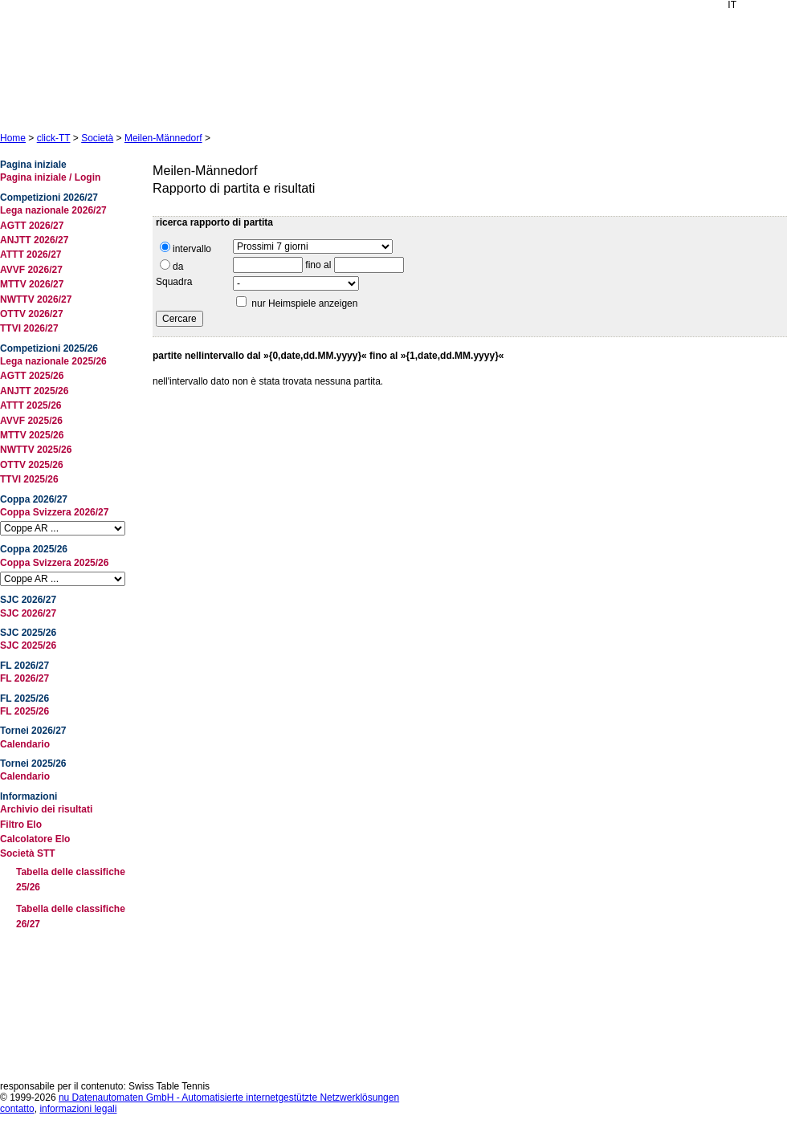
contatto (17, 1108)
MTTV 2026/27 (31, 284)
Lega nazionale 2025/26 (53, 361)
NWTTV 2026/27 (35, 299)
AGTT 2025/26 (31, 375)
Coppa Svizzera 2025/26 (54, 562)
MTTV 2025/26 (31, 435)
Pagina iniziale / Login (50, 177)
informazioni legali (77, 1108)
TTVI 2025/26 (29, 479)
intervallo (185, 248)
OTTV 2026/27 (31, 314)
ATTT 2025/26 (30, 405)
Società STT (27, 853)
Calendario (25, 744)
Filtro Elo (21, 824)
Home (13, 138)
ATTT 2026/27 (30, 254)
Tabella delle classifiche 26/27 (70, 916)
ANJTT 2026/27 (34, 240)
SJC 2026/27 (28, 613)
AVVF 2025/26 (31, 420)
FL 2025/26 (24, 711)
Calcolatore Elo (35, 839)
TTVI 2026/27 (29, 328)
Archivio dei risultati (46, 809)
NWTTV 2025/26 (35, 449)
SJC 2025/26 (28, 645)
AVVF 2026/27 (31, 269)
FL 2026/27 (24, 678)
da (171, 265)
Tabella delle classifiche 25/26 (70, 879)
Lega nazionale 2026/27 (53, 210)
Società (97, 138)
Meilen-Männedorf (163, 138)
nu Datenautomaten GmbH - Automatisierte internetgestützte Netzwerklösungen (229, 1097)
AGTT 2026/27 (31, 225)
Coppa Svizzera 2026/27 (54, 512)
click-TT (54, 138)
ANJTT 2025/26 (34, 391)
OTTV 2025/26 (31, 464)
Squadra (174, 281)
